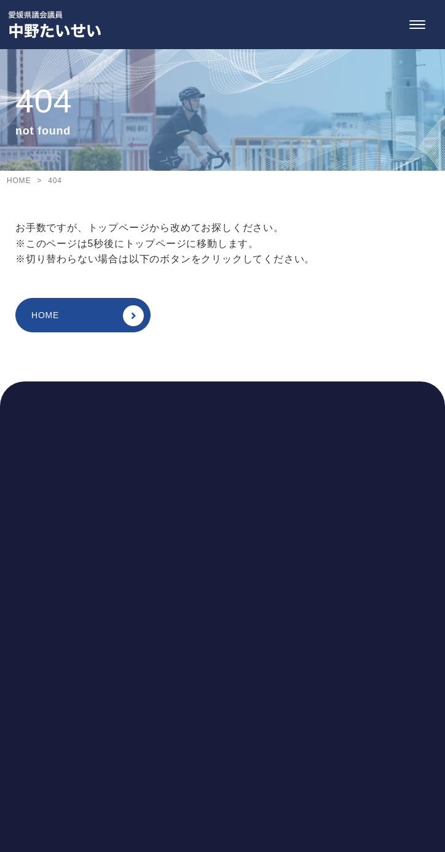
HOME (87, 315)
